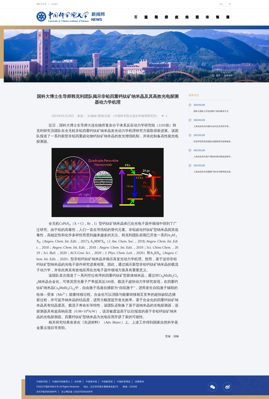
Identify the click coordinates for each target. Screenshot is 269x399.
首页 (135, 12)
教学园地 (156, 12)
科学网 (78, 381)
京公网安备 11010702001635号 (77, 391)
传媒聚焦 (228, 12)
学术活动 (207, 12)
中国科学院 (42, 381)
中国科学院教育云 (61, 381)
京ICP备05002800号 (46, 391)
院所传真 (176, 12)
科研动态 (166, 12)
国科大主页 (41, 4)
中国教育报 (107, 381)
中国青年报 (91, 381)
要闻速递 (146, 12)
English (54, 4)
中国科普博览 (123, 381)
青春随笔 (217, 12)
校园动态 (197, 12)
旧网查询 (139, 381)
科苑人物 (187, 12)
